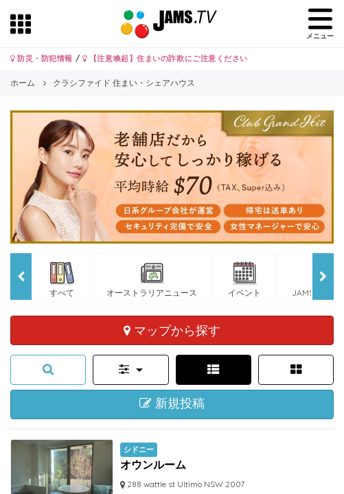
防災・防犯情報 (41, 58)
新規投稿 (172, 403)
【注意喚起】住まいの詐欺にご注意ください (165, 58)
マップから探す (172, 330)
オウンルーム (153, 464)
